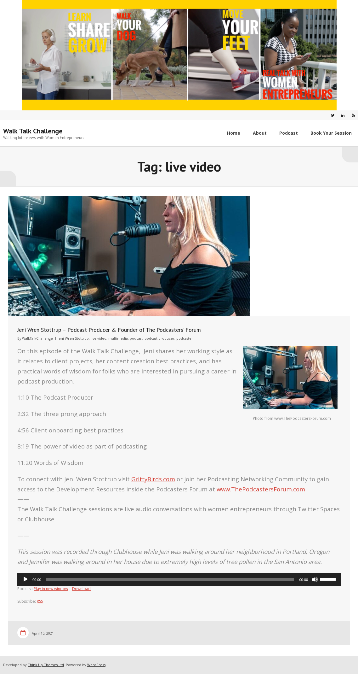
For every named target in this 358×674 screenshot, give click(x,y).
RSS (40, 601)
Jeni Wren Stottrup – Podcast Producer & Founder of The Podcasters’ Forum (109, 329)
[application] (179, 579)
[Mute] (315, 579)
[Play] (25, 579)
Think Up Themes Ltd (46, 664)
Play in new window (51, 588)
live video (98, 338)
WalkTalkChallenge (37, 338)
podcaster (184, 338)
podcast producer (159, 338)
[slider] (170, 579)
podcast (136, 338)
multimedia (118, 338)
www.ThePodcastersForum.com (261, 489)
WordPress (96, 664)
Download (81, 588)
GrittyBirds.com (153, 479)
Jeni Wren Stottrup (73, 338)
